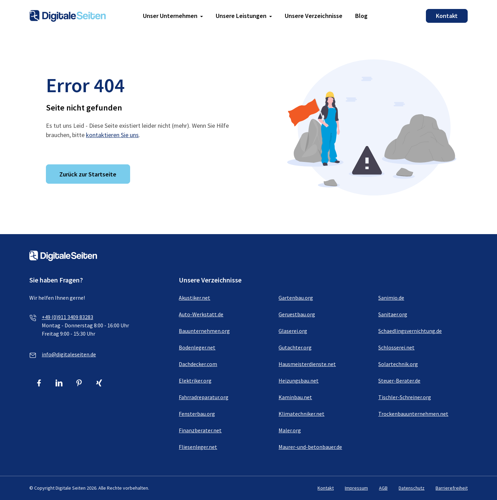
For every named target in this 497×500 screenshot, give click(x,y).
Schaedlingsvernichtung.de (410, 330)
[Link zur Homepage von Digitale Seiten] (67, 15)
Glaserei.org (293, 330)
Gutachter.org (295, 347)
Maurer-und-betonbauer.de (310, 446)
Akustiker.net (194, 297)
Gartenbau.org (296, 297)
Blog (361, 16)
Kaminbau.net (295, 397)
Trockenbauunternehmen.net (413, 413)
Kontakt (447, 16)
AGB (383, 488)
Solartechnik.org (398, 363)
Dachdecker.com (198, 363)
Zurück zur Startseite (87, 174)
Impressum (356, 488)
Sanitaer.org (392, 314)
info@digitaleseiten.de (69, 354)
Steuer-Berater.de (399, 380)
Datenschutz (412, 488)
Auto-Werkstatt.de (201, 314)
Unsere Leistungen (241, 16)
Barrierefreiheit (452, 488)
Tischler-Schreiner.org (404, 397)
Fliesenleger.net (198, 446)
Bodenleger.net (197, 347)
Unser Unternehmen (170, 16)
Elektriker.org (195, 380)
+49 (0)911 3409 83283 (67, 317)
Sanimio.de (391, 297)
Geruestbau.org (297, 314)
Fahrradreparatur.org (203, 397)
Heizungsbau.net (299, 380)
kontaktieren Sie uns (112, 135)
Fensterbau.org (197, 413)
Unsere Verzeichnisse (313, 16)
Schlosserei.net (396, 347)
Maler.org (290, 430)
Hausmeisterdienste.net (307, 363)
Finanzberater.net (200, 430)
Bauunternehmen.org (204, 330)
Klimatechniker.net (301, 413)
